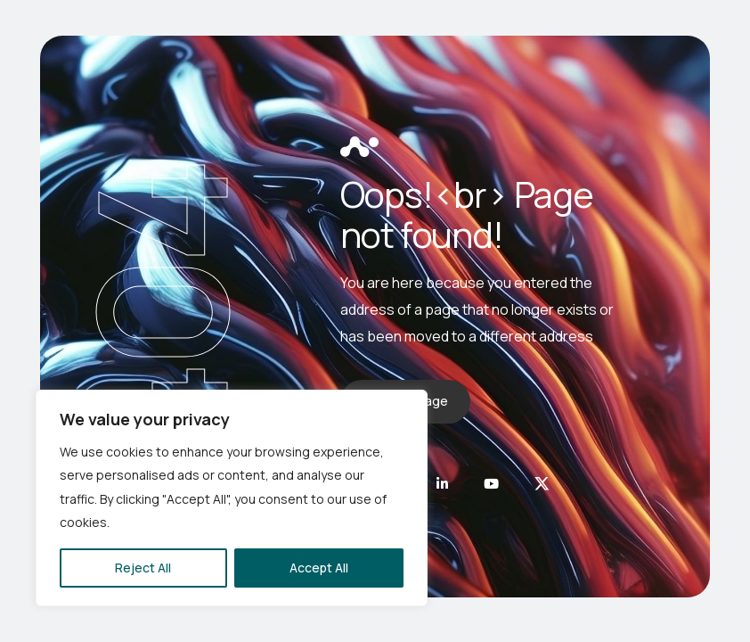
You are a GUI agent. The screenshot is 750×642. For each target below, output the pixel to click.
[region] (232, 498)
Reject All (143, 567)
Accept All (318, 567)
